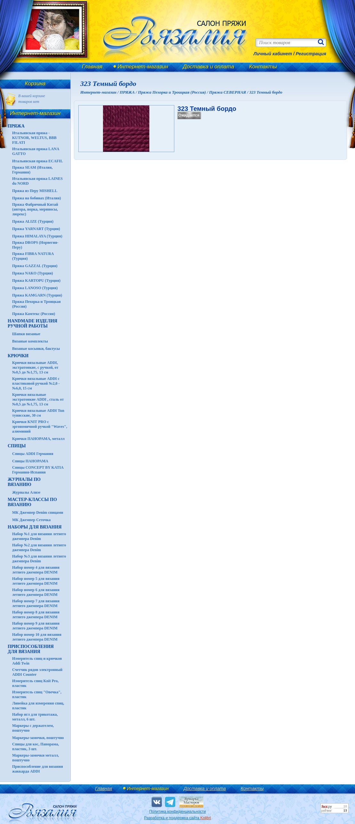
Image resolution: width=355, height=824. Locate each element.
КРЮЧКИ (18, 355)
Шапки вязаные (26, 334)
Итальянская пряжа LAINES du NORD (37, 181)
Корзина (35, 84)
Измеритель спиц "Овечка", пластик (36, 694)
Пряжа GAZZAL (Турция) (35, 266)
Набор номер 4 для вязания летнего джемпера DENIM (35, 569)
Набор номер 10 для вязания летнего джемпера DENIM (36, 637)
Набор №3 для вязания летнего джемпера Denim (39, 558)
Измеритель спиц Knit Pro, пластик (35, 683)
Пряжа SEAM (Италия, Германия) (32, 169)
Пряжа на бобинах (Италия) (36, 198)
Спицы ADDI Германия (32, 453)
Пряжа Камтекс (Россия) (33, 314)
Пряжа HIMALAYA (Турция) (37, 236)
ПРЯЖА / (129, 92)
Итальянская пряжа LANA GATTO (35, 151)
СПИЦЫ (17, 445)
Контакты (263, 67)
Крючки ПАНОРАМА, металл (38, 438)
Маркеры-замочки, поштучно (38, 737)
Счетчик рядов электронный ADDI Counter (37, 672)
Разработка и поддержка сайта (177, 818)
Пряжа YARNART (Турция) (36, 229)
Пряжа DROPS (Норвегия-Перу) (35, 245)
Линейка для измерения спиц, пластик (38, 705)
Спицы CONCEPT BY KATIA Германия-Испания (37, 469)
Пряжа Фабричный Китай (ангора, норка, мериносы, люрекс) (35, 209)
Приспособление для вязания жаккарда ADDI (37, 769)
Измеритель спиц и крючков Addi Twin (37, 661)
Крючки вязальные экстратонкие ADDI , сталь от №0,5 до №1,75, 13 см (38, 399)
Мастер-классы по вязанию (32, 502)
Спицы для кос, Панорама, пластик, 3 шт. (35, 746)
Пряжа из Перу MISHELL (34, 191)
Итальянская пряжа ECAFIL (37, 161)
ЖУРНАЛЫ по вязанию (24, 482)
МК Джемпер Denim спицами (37, 512)
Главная (92, 67)
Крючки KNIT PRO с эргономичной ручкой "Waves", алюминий (39, 427)
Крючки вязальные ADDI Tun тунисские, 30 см (38, 413)
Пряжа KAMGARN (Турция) (37, 295)
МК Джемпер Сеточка (31, 520)
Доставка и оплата (208, 67)
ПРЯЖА (16, 126)
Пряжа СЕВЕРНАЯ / (229, 92)
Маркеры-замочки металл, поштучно (35, 757)
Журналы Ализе (26, 492)
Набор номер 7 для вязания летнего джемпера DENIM (35, 603)
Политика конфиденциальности (177, 811)
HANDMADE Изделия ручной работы (32, 323)
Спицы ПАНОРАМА (30, 461)
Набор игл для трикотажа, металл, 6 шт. (35, 716)
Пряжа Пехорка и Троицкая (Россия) (36, 304)
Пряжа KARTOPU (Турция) (36, 280)
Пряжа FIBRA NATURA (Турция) (33, 256)
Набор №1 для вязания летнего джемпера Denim (39, 536)
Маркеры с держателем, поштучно (33, 728)
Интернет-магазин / (100, 92)
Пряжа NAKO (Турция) (32, 273)
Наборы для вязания (35, 527)
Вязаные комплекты (30, 341)
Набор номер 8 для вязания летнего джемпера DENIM (35, 614)
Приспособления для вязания (31, 649)
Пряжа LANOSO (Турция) (35, 288)
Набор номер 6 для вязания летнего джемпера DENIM (35, 592)
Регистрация (311, 53)
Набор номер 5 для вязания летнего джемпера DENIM (35, 581)
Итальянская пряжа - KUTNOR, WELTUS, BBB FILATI (34, 138)
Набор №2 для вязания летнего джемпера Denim (39, 547)
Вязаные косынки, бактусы (36, 348)
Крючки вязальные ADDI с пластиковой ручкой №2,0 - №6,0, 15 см (36, 383)
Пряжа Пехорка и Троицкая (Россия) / (173, 92)
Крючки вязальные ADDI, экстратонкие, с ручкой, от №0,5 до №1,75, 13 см (35, 367)
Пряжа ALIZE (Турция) (32, 221)
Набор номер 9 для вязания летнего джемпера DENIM (35, 625)
